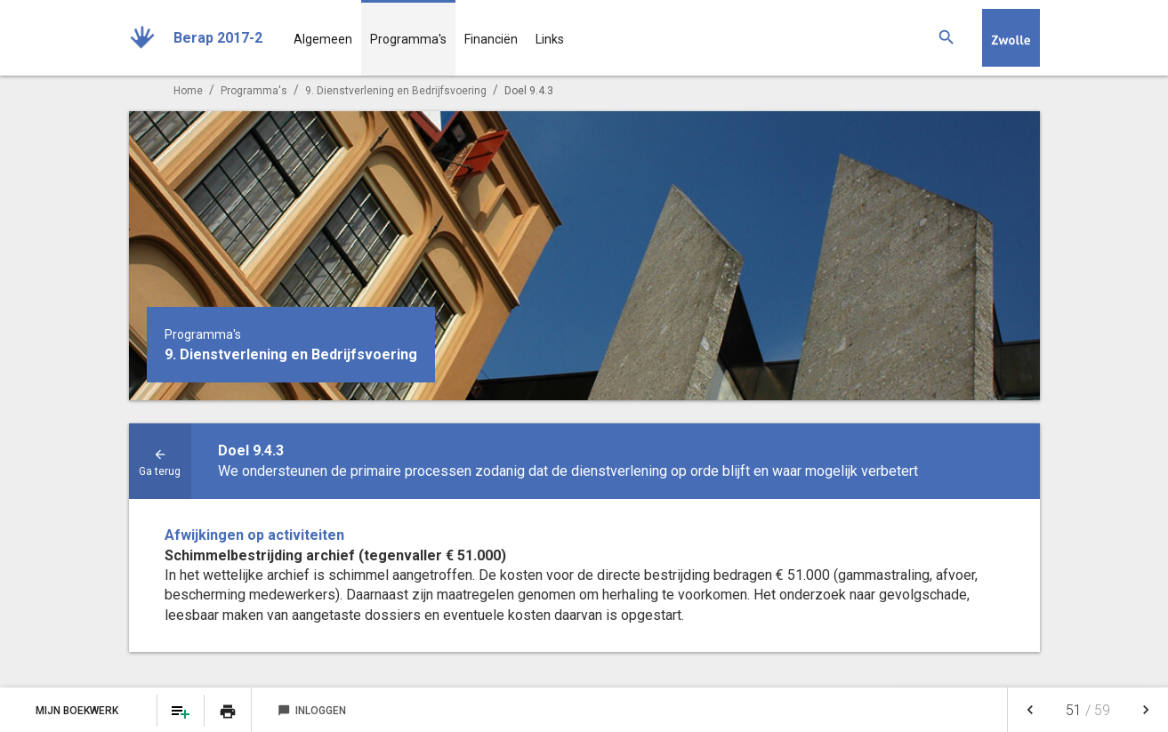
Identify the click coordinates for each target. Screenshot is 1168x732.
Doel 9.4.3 (528, 90)
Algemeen (323, 39)
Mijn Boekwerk (78, 710)
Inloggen (312, 711)
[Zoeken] (946, 37)
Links (550, 39)
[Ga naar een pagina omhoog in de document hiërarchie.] (160, 461)
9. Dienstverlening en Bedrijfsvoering (396, 90)
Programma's (408, 39)
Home (188, 90)
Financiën (491, 39)
